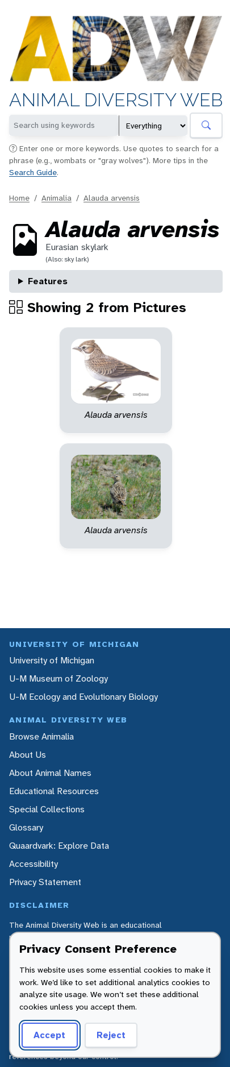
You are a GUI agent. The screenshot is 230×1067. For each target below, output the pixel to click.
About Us (27, 755)
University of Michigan (51, 660)
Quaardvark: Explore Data (59, 846)
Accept (49, 1035)
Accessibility (33, 864)
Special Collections (47, 809)
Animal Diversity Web (116, 101)
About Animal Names (50, 773)
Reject (111, 1035)
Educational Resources (54, 791)
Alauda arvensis (111, 198)
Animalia (56, 198)
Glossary (26, 827)
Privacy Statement (45, 882)
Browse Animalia (41, 736)
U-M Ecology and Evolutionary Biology (83, 697)
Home (19, 198)
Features (48, 281)
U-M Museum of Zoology (58, 678)
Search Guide (33, 172)
